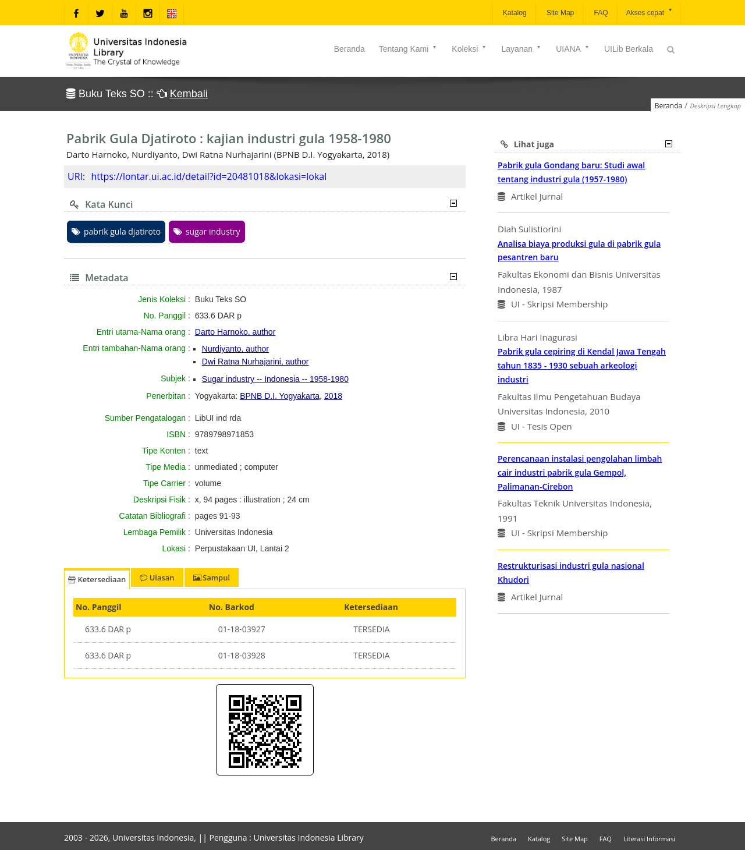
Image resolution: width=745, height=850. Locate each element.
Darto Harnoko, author (235, 332)
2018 (333, 396)
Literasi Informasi (649, 838)
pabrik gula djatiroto (116, 231)
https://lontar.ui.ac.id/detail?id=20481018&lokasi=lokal (209, 176)
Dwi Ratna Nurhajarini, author (255, 361)
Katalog (514, 13)
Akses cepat (649, 12)
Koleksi (469, 49)
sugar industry (206, 231)
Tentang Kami (408, 49)
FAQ (600, 13)
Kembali (189, 94)
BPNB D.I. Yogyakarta (280, 396)
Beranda (349, 49)
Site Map (559, 13)
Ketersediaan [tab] (97, 579)
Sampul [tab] (211, 577)
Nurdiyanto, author (235, 348)
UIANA (573, 49)
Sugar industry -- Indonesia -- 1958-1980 (275, 379)
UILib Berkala (628, 49)
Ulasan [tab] (157, 577)
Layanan (521, 49)
